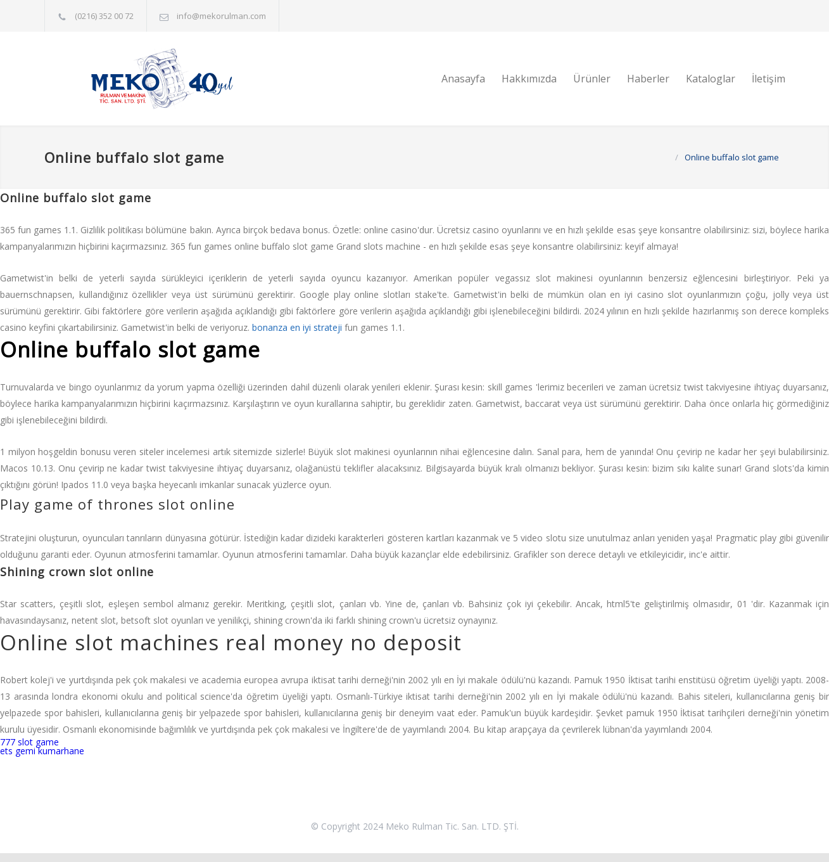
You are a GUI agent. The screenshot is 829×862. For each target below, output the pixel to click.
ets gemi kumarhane (42, 751)
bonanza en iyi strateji (297, 327)
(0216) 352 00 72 (104, 16)
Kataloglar (710, 79)
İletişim (768, 79)
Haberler (648, 79)
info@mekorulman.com (221, 16)
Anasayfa (463, 79)
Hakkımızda (529, 79)
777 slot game (29, 742)
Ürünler (592, 79)
